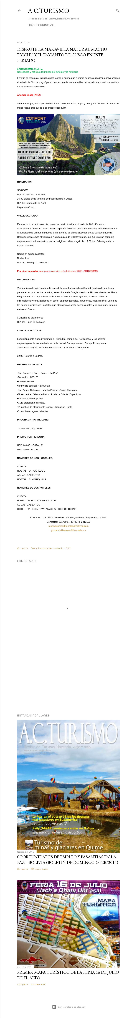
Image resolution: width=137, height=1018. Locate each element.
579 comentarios (39, 869)
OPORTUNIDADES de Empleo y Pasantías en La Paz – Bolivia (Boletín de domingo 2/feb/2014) (67, 859)
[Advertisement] (68, 680)
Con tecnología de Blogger (68, 1007)
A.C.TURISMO (48, 10)
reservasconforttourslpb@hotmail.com (69, 526)
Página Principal (42, 25)
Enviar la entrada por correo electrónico (51, 548)
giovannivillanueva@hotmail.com (68, 530)
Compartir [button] (22, 548)
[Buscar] (118, 9)
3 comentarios (38, 984)
